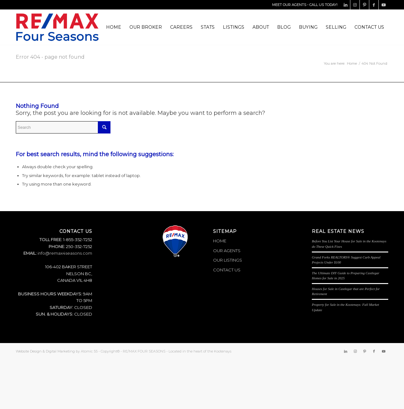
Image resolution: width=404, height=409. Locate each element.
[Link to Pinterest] (364, 4)
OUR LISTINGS (227, 260)
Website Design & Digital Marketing (45, 351)
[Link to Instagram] (354, 4)
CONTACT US (227, 269)
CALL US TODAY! (323, 5)
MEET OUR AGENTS (289, 5)
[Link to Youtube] (383, 4)
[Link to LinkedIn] (345, 4)
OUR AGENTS (227, 250)
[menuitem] (113, 27)
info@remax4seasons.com (65, 253)
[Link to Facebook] (373, 4)
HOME (219, 240)
